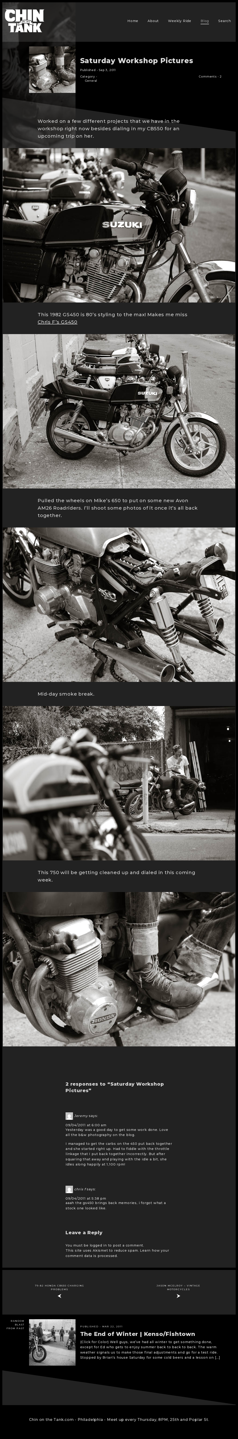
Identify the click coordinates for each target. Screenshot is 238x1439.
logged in (98, 1245)
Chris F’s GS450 (57, 322)
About (153, 21)
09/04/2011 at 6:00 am (86, 1125)
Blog (205, 21)
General (91, 80)
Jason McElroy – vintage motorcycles (178, 1287)
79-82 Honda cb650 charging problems (59, 1287)
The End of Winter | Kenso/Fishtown (137, 1334)
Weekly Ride (179, 21)
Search (224, 21)
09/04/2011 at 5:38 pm (86, 1198)
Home (132, 21)
